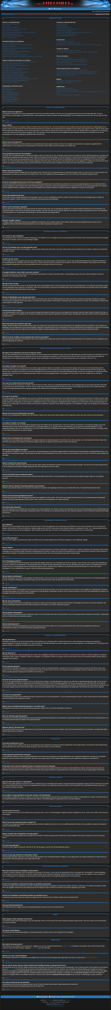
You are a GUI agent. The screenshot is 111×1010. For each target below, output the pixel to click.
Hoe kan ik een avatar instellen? (10, 53)
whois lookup (12, 969)
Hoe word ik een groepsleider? (65, 30)
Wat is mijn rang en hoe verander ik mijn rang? (14, 54)
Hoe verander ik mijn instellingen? (11, 43)
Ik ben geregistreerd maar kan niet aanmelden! (14, 29)
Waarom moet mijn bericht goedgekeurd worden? (15, 80)
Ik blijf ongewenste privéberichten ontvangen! (68, 43)
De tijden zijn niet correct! (9, 46)
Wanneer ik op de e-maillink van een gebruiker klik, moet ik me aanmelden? (22, 56)
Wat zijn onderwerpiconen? (9, 101)
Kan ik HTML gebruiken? (9, 89)
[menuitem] (51, 9)
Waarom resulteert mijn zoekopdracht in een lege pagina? (72, 61)
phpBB (49, 1002)
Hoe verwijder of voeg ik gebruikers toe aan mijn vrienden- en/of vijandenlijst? (77, 52)
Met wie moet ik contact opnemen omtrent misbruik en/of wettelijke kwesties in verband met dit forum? (81, 92)
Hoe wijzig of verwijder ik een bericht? (12, 63)
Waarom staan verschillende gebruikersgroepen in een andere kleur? (75, 32)
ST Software (49, 1000)
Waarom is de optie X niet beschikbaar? (67, 90)
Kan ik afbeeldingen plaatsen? (10, 92)
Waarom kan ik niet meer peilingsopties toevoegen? (16, 68)
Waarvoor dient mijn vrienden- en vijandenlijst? (69, 50)
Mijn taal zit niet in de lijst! (9, 49)
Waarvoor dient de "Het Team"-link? (66, 35)
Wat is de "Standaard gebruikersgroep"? (67, 34)
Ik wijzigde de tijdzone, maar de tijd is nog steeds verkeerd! (17, 48)
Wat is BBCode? (6, 87)
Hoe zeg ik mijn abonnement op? (65, 75)
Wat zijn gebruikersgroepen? (64, 27)
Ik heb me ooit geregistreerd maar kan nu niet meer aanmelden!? (19, 32)
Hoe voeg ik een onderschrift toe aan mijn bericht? (15, 65)
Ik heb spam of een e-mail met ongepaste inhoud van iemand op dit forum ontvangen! (79, 44)
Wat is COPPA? (6, 25)
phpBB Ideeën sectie (91, 957)
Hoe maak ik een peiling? (9, 67)
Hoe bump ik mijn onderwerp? (10, 82)
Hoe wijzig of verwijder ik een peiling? (12, 70)
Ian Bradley (68, 1000)
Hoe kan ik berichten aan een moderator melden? (15, 77)
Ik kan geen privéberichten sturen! (66, 41)
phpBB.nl (62, 1004)
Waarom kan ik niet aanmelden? (10, 30)
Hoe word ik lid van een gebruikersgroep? (68, 29)
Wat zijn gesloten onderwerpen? (10, 99)
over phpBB (34, 948)
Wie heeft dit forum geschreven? (65, 88)
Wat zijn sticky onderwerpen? (10, 97)
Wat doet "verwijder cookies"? (10, 37)
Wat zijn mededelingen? (8, 96)
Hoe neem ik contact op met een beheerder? (68, 95)
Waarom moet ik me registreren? (11, 24)
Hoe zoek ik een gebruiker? (64, 62)
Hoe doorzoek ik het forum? (64, 57)
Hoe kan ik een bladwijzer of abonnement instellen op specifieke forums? (76, 73)
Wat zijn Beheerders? (62, 24)
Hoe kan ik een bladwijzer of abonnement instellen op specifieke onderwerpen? (77, 71)
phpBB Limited (66, 946)
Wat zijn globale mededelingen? (10, 94)
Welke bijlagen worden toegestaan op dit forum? (69, 80)
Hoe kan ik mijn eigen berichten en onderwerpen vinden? (72, 64)
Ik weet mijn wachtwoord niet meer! (11, 34)
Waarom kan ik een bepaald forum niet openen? (15, 72)
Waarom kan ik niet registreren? (10, 27)
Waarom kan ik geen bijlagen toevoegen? (13, 73)
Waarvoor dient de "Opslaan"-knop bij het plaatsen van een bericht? (20, 78)
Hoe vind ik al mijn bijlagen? (64, 82)
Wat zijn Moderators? (62, 25)
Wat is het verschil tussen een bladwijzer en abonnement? (72, 70)
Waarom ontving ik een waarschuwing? (12, 75)
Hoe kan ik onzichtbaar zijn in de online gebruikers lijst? (17, 44)
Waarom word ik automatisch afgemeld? (13, 35)
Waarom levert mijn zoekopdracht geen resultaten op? (71, 59)
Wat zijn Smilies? (6, 91)
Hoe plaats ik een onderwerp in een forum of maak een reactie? (19, 62)
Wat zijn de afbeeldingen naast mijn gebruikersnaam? (16, 51)
